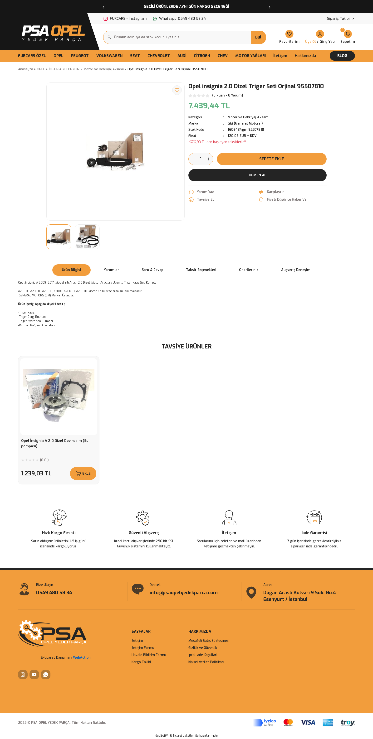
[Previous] (103, 7)
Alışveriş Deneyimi (296, 270)
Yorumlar (111, 270)
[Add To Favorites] (177, 90)
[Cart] (347, 37)
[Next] (270, 7)
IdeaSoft (161, 736)
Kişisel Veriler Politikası (206, 662)
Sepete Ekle (271, 158)
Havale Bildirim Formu (149, 655)
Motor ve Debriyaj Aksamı (249, 117)
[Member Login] (320, 37)
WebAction (82, 657)
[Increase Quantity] (209, 159)
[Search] (184, 37)
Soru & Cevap (152, 270)
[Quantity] (200, 159)
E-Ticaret (176, 736)
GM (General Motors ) (245, 123)
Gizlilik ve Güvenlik (202, 648)
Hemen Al (257, 175)
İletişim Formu (143, 648)
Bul (258, 37)
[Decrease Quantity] (191, 159)
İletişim (137, 640)
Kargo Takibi (141, 662)
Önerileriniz (248, 270)
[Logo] (53, 32)
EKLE (83, 473)
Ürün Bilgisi (71, 270)
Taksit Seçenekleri (201, 270)
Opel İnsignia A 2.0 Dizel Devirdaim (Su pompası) (54, 443)
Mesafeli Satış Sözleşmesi (208, 640)
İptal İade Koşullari (202, 655)
